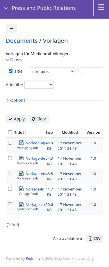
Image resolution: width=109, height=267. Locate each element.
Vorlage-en (35, 173)
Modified (70, 132)
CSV (97, 238)
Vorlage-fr (35, 188)
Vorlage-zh (35, 204)
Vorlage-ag (35, 142)
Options (17, 100)
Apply (19, 119)
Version (93, 132)
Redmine (33, 258)
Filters (16, 60)
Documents (22, 40)
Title (18, 71)
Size (49, 132)
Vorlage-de (35, 158)
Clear (42, 119)
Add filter (15, 84)
